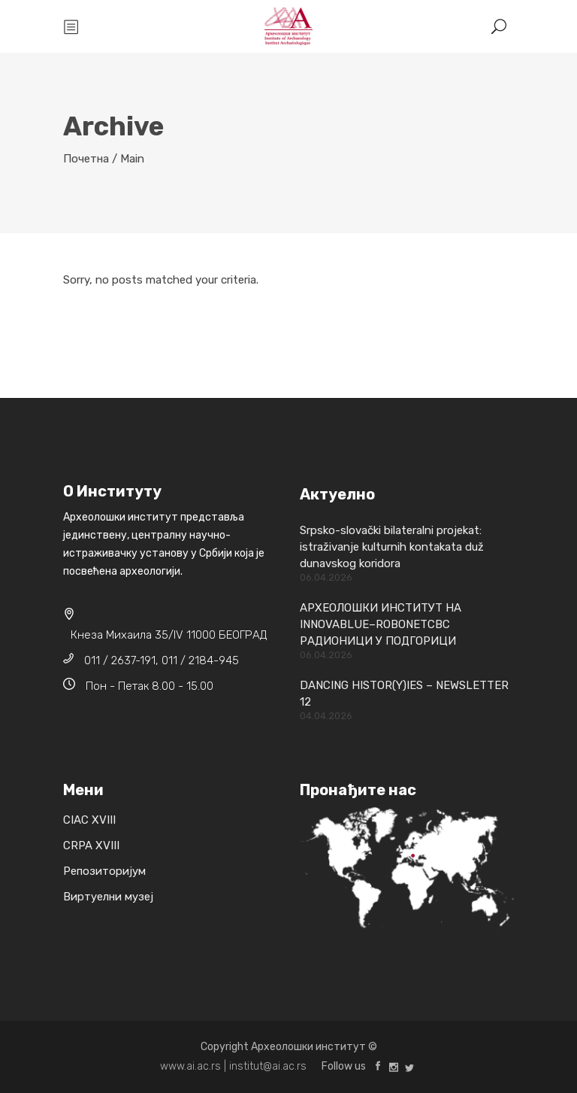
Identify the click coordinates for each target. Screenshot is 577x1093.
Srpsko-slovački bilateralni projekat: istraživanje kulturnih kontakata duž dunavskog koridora (392, 547)
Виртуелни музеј (108, 896)
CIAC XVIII (89, 820)
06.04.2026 (326, 577)
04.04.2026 (326, 715)
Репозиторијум (104, 871)
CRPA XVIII (91, 845)
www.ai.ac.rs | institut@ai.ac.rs (233, 1066)
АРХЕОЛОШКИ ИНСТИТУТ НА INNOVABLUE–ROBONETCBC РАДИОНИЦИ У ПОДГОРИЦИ (380, 624)
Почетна (86, 158)
